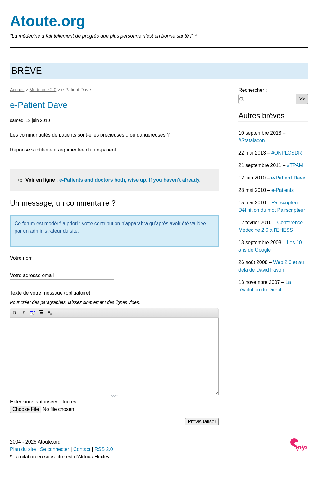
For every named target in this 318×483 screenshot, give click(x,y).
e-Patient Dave (288, 177)
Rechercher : (252, 90)
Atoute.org (47, 21)
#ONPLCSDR (286, 153)
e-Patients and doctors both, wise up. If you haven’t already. (130, 180)
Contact (81, 449)
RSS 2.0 (103, 449)
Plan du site (23, 449)
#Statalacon (251, 140)
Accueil (17, 89)
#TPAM (295, 165)
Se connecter (54, 449)
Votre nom (21, 258)
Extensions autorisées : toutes (43, 401)
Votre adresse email (32, 275)
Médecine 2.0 (43, 89)
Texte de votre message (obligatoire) (50, 292)
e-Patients (282, 190)
